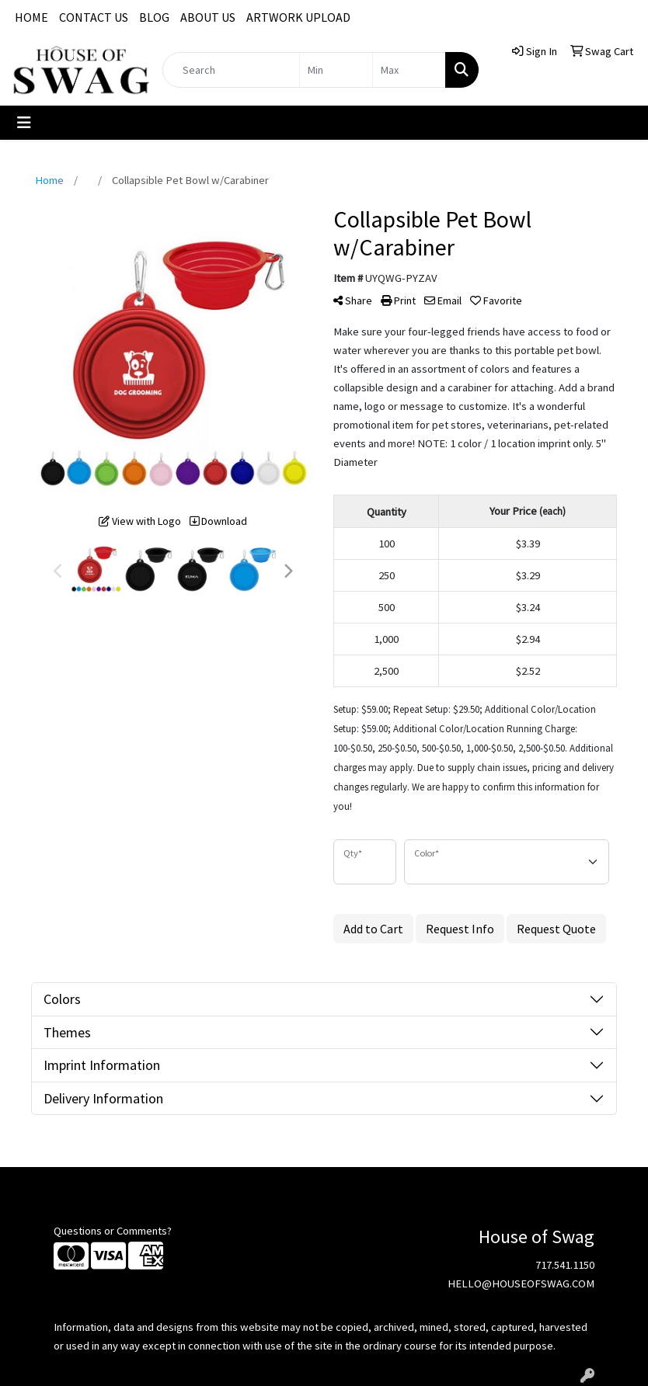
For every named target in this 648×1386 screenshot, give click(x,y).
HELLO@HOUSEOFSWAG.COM (521, 1283)
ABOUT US (207, 17)
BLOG (154, 17)
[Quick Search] (231, 70)
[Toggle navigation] (24, 123)
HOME (31, 17)
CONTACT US (93, 17)
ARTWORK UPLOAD (298, 17)
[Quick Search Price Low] (336, 70)
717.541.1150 (564, 1265)
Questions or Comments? (113, 1231)
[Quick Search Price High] (409, 70)
